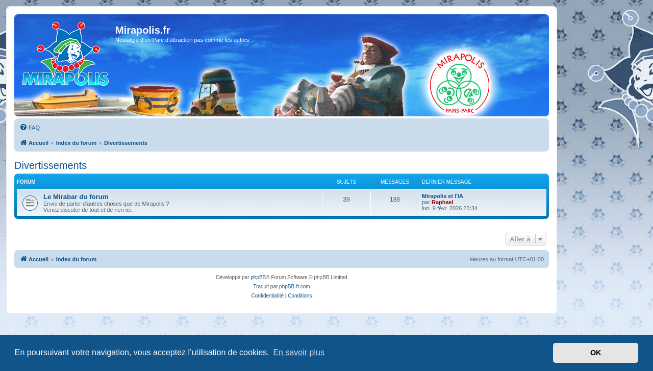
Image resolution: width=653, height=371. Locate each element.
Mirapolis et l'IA (442, 196)
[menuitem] (29, 127)
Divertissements (50, 165)
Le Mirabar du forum (76, 197)
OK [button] (595, 353)
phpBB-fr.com (294, 286)
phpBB (258, 277)
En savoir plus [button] (298, 352)
